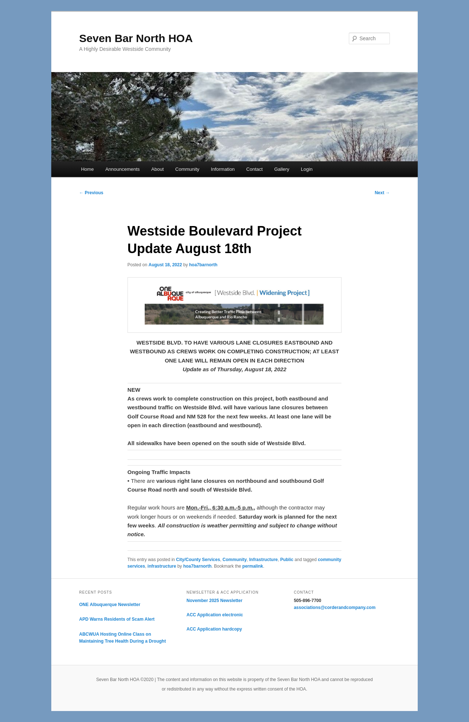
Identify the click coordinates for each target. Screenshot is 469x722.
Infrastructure (263, 559)
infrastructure (162, 566)
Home (87, 169)
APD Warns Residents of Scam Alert (117, 619)
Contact (254, 169)
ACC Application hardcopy (214, 629)
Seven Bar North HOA (136, 38)
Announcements (122, 169)
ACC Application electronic (215, 614)
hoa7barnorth (203, 264)
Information (223, 169)
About (157, 169)
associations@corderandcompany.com (335, 607)
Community (187, 169)
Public (286, 559)
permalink (252, 566)
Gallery (281, 169)
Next (382, 192)
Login (307, 169)
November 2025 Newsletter (215, 600)
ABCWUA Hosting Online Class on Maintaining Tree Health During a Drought (122, 638)
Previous (91, 192)
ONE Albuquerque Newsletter (109, 604)
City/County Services (198, 559)
